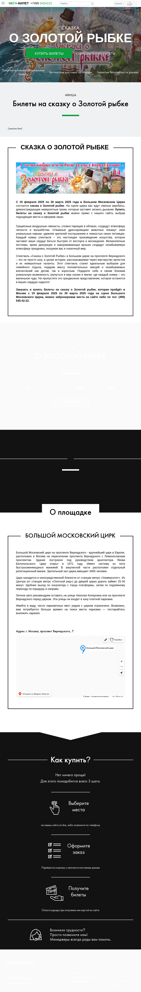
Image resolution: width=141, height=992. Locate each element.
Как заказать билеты (78, 973)
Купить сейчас (70, 402)
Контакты (129, 977)
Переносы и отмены (123, 986)
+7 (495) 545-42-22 (22, 978)
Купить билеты (49, 53)
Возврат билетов (125, 981)
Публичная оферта (78, 981)
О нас (131, 973)
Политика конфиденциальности (78, 977)
